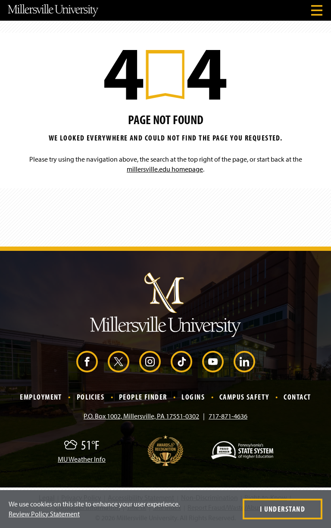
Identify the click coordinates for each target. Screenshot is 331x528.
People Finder (143, 397)
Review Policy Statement (44, 513)
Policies (91, 397)
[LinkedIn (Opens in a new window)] (244, 361)
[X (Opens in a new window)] (118, 361)
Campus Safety (244, 397)
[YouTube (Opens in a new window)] (213, 361)
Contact (297, 397)
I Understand (282, 509)
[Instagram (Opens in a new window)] (150, 361)
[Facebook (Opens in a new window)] (87, 361)
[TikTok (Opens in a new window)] (181, 361)
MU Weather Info (82, 459)
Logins (193, 397)
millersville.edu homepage (165, 169)
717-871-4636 (228, 416)
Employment (41, 397)
